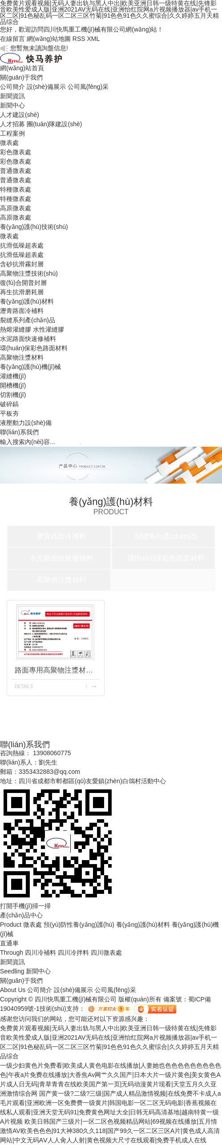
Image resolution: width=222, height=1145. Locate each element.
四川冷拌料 (73, 952)
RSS (79, 38)
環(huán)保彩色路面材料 (34, 348)
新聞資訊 (12, 96)
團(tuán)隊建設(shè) (54, 124)
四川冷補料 (40, 952)
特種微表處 (15, 189)
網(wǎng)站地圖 (49, 38)
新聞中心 (12, 105)
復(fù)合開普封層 (23, 282)
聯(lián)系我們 (19, 432)
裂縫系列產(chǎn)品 (27, 320)
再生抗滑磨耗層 (22, 292)
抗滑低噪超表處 (22, 245)
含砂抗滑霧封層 (22, 264)
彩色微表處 (15, 152)
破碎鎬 (9, 404)
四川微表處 (106, 952)
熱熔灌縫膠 (15, 329)
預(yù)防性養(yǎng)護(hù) (79, 924)
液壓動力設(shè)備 (26, 422)
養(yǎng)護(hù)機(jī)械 (30, 366)
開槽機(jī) (13, 385)
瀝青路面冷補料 (22, 310)
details (24, 686)
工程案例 (12, 133)
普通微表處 (15, 170)
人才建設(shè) (19, 114)
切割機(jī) (13, 394)
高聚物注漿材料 (22, 357)
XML (93, 38)
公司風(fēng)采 (88, 86)
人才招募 (12, 124)
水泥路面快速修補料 (28, 338)
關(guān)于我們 (21, 77)
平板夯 (9, 413)
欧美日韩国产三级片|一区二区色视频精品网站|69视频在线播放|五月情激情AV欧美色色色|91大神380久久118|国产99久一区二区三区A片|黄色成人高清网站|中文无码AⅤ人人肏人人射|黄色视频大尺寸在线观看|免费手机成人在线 (110, 1131)
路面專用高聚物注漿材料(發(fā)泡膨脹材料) (57, 670)
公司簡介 (12, 86)
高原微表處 (15, 208)
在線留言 (12, 38)
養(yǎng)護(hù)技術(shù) (34, 226)
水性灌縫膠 (48, 329)
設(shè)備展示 (46, 86)
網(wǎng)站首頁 (22, 68)
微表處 (9, 142)
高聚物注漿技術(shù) (29, 273)
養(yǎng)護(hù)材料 (27, 301)
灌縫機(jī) (13, 376)
